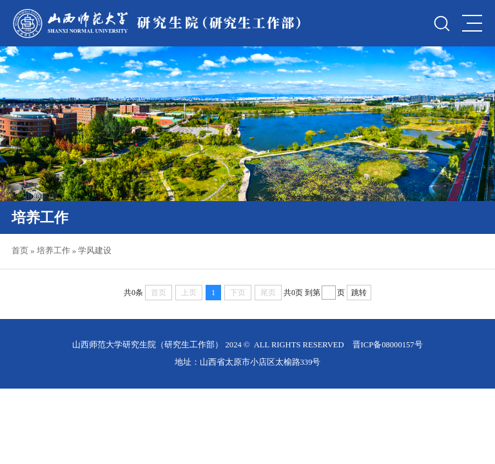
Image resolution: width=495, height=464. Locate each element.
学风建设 (95, 250)
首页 (20, 250)
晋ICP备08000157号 (388, 344)
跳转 (359, 292)
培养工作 (53, 250)
